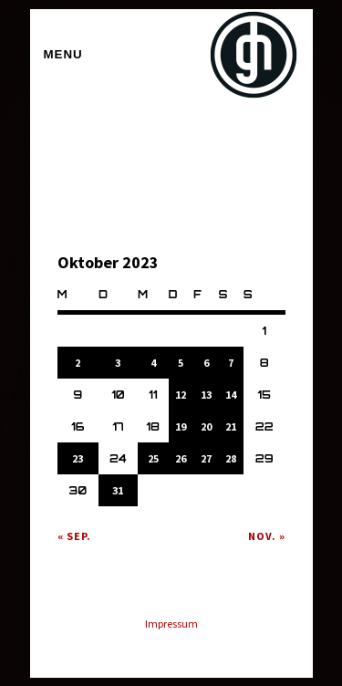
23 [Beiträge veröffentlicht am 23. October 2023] (77, 458)
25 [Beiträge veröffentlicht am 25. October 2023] (153, 458)
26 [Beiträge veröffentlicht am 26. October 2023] (180, 458)
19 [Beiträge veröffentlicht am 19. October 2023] (180, 426)
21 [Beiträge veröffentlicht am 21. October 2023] (230, 426)
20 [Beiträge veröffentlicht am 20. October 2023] (206, 426)
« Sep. (74, 536)
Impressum (171, 623)
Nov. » (266, 536)
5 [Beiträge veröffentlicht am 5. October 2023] (180, 362)
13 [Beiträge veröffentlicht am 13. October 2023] (206, 394)
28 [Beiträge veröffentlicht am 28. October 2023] (230, 458)
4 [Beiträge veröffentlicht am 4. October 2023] (153, 362)
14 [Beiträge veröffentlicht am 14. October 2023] (230, 394)
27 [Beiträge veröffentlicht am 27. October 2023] (206, 458)
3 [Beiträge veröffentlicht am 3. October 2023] (117, 362)
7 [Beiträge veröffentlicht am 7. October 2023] (230, 362)
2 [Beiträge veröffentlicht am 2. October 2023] (77, 362)
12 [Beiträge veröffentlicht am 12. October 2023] (180, 394)
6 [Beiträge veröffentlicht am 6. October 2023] (206, 362)
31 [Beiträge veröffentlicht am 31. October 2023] (117, 490)
